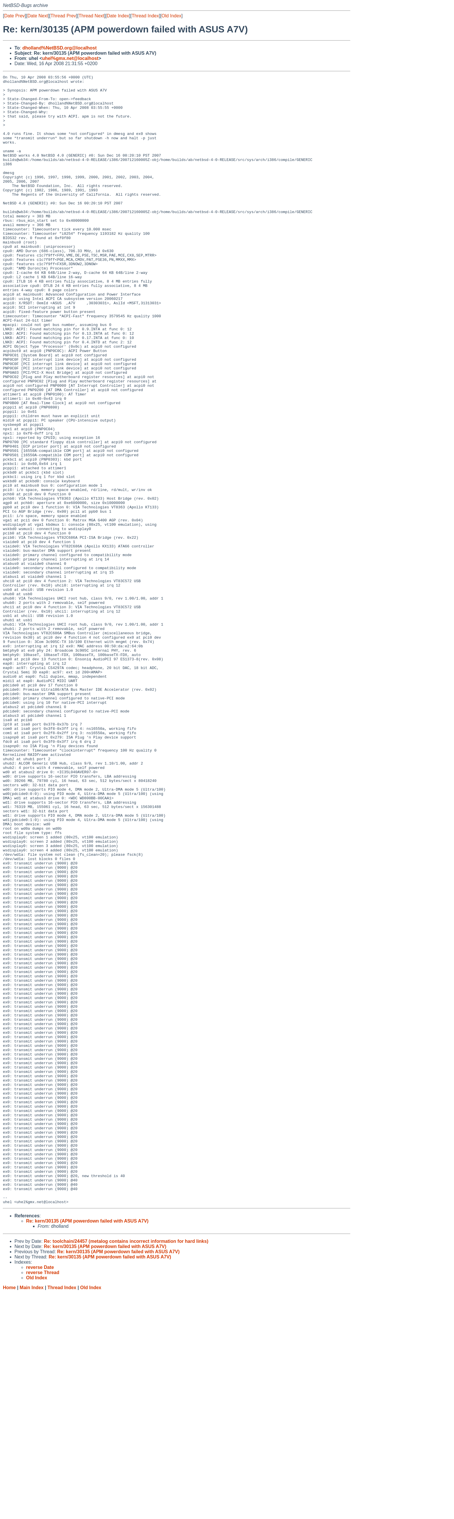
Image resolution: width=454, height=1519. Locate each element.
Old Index (171, 15)
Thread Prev (63, 15)
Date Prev (14, 15)
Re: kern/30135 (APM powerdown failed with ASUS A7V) (87, 1446)
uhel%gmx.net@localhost (70, 58)
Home (9, 1513)
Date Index (118, 15)
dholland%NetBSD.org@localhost (59, 47)
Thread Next (91, 15)
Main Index (32, 1513)
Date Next (37, 15)
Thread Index (145, 15)
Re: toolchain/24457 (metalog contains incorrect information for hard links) (126, 1467)
